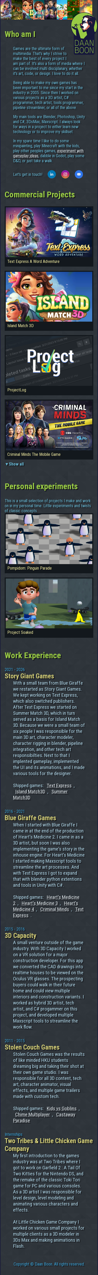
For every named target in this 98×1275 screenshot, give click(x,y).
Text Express (59, 785)
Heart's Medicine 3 (40, 903)
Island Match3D (30, 791)
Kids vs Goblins (62, 1108)
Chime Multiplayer (32, 1114)
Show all (16, 464)
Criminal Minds (54, 909)
